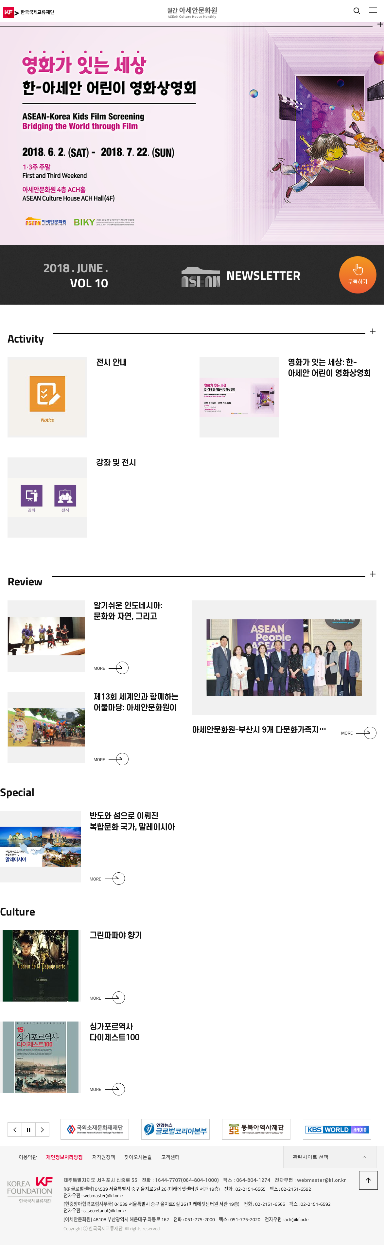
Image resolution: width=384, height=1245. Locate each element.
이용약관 (28, 1157)
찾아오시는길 (138, 1157)
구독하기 (358, 282)
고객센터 (170, 1157)
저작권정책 (103, 1157)
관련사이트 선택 (330, 1157)
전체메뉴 (373, 10)
